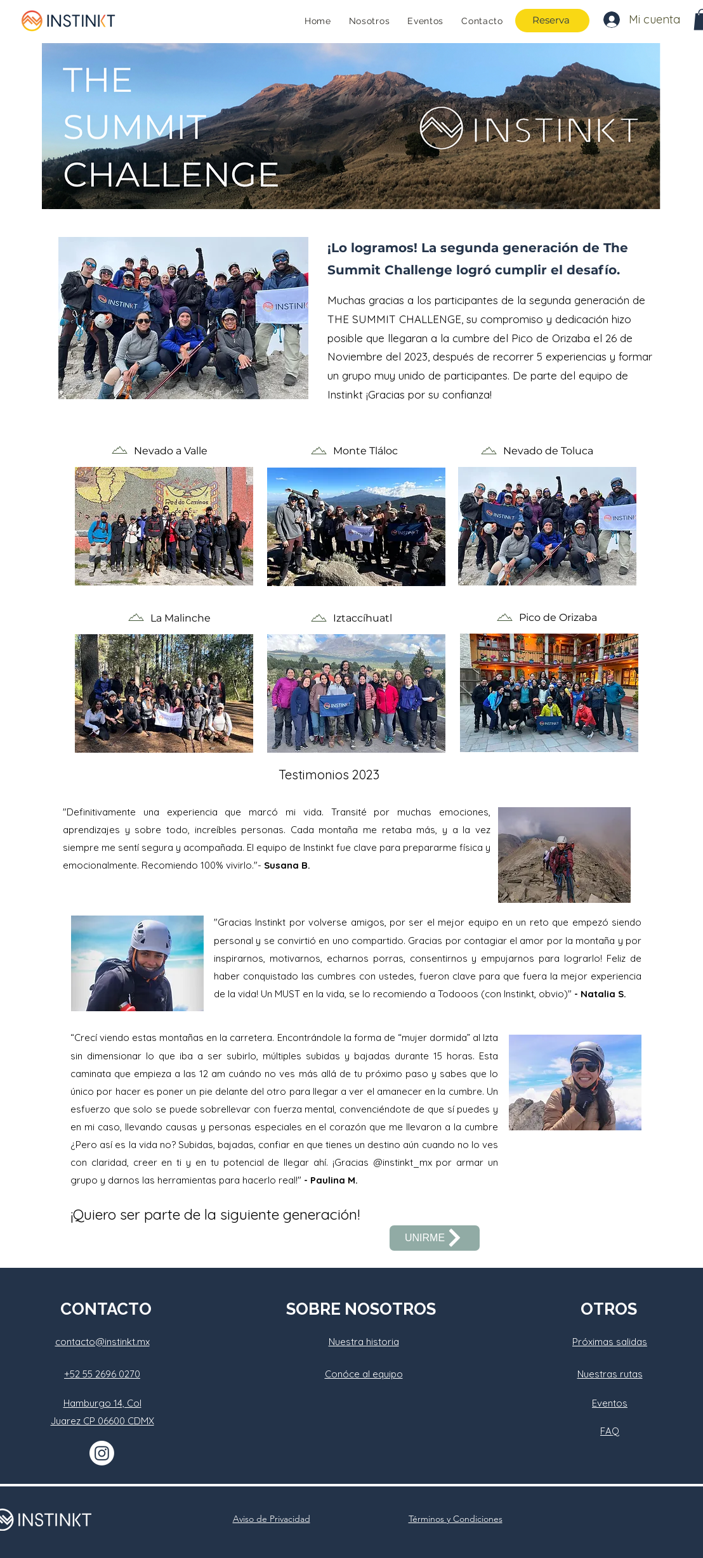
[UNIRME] (435, 1238)
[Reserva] (552, 20)
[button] (183, 318)
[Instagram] (101, 1453)
